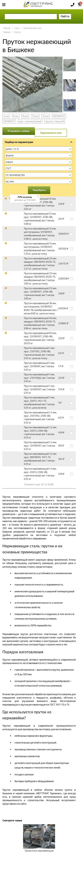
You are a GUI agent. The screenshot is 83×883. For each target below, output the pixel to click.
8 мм (25, 116)
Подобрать (39, 189)
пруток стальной (54, 121)
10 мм (35, 116)
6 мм (15, 116)
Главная (6, 28)
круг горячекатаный (30, 121)
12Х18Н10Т (9, 121)
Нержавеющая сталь (32, 28)
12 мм (45, 116)
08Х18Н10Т (59, 116)
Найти (65, 16)
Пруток (17, 32)
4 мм (6, 116)
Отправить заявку (19, 130)
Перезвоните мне (51, 132)
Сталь (16, 28)
